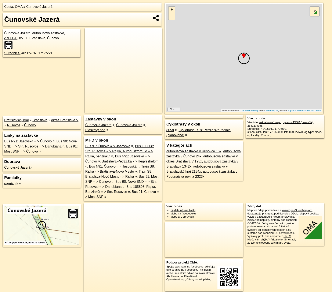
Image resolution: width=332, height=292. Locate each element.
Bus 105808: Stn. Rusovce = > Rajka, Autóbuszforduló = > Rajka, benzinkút (119, 151)
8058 (170, 130)
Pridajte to (276, 239)
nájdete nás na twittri (183, 210)
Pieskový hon (95, 130)
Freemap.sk (272, 110)
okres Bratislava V (64, 120)
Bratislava (39, 120)
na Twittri (205, 269)
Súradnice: (12, 53)
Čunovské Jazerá (39, 6)
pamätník (11, 183)
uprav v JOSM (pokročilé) (298, 122)
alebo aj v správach (182, 216)
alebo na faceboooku (183, 213)
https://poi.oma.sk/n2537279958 (304, 110)
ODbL (294, 213)
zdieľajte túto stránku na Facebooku (190, 268)
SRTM (287, 236)
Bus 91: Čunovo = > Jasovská (107, 146)
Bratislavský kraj (16, 120)
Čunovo (30, 125)
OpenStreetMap (250, 110)
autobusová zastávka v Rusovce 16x (193, 151)
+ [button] (171, 10)
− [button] (171, 16)
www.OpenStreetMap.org (297, 210)
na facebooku (195, 266)
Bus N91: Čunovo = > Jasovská (113, 166)
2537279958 (254, 125)
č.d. (10, 38)
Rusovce (13, 125)
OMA (19, 6)
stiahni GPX (254, 132)
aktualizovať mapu (270, 122)
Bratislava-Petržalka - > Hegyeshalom (130, 161)
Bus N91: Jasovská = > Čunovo (28, 141)
